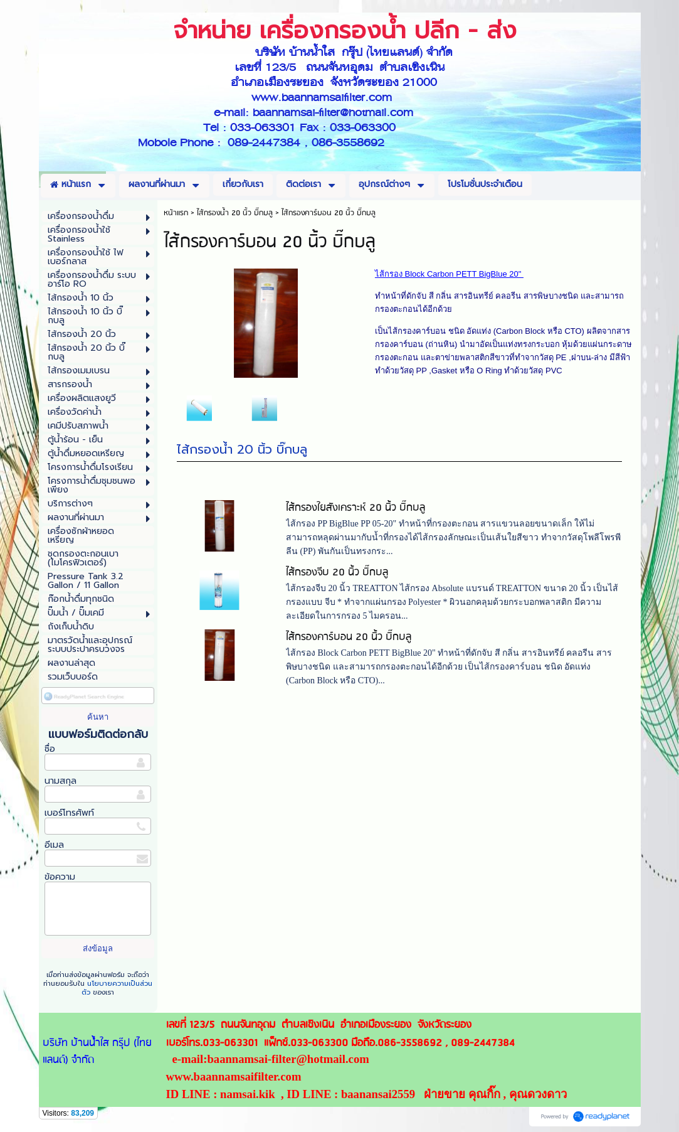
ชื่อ (50, 749)
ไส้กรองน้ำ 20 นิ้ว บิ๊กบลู (242, 449)
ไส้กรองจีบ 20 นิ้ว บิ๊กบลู (337, 572)
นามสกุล (60, 781)
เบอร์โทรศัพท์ (69, 813)
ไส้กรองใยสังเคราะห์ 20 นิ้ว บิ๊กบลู (355, 507)
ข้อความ (60, 877)
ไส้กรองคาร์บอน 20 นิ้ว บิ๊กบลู (348, 637)
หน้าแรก (176, 213)
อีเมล (54, 845)
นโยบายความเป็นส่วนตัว (117, 988)
